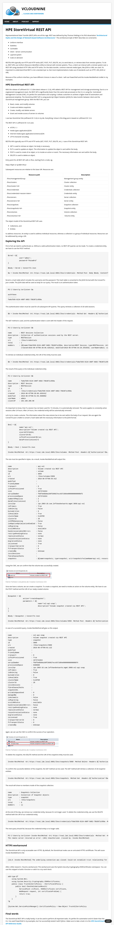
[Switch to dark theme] (108, 921)
